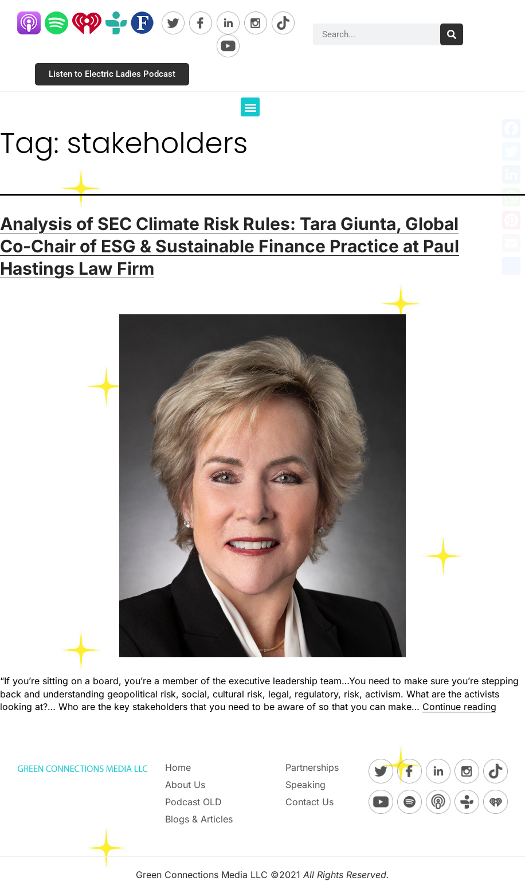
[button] (250, 107)
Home (178, 767)
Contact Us (309, 802)
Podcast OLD (193, 802)
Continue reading (459, 706)
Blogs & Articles (199, 819)
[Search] (451, 34)
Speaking (305, 784)
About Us (185, 784)
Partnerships (312, 767)
